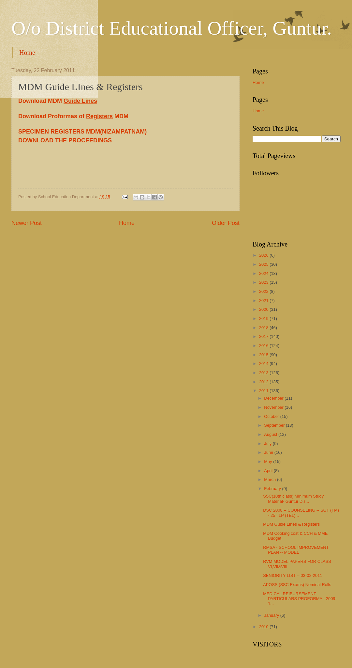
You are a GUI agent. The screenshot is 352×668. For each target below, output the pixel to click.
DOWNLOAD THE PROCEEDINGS (65, 140)
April (268, 470)
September (275, 425)
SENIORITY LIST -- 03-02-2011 (292, 575)
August (271, 434)
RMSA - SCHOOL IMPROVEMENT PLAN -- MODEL (296, 550)
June (269, 452)
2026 (264, 255)
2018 (264, 327)
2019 (264, 318)
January (272, 615)
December (274, 398)
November (274, 407)
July (268, 443)
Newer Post (26, 223)
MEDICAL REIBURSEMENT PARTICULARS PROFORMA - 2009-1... (300, 598)
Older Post (226, 223)
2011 (264, 390)
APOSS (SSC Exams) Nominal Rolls (297, 584)
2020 (264, 309)
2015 (264, 354)
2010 (264, 626)
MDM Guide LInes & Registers (291, 524)
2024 (264, 273)
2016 (264, 345)
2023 (264, 282)
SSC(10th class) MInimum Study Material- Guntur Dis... (293, 498)
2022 (264, 291)
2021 (264, 300)
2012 (264, 381)
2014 (264, 363)
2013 (264, 372)
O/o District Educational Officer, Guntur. (171, 28)
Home (27, 52)
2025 (264, 264)
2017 (264, 336)
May (268, 461)
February (273, 488)
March (270, 479)
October (272, 416)
